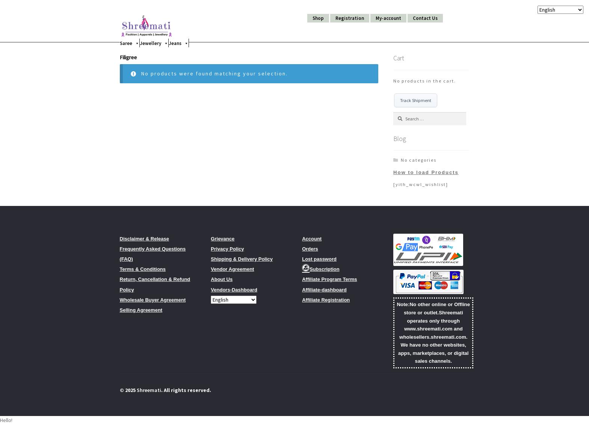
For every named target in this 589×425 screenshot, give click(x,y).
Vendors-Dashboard (234, 290)
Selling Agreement (141, 311)
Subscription (320, 270)
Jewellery (154, 43)
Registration (349, 18)
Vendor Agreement (232, 270)
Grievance (222, 239)
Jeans (179, 43)
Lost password (319, 260)
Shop (318, 18)
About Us (222, 280)
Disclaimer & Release (144, 239)
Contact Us (425, 18)
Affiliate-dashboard (324, 290)
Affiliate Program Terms (329, 280)
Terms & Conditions (143, 270)
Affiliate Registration (326, 300)
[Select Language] (234, 300)
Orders (310, 249)
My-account (388, 18)
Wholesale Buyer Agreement (153, 300)
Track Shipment (416, 101)
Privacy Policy (227, 249)
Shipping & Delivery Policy (242, 260)
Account (312, 239)
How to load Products (426, 173)
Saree (129, 43)
